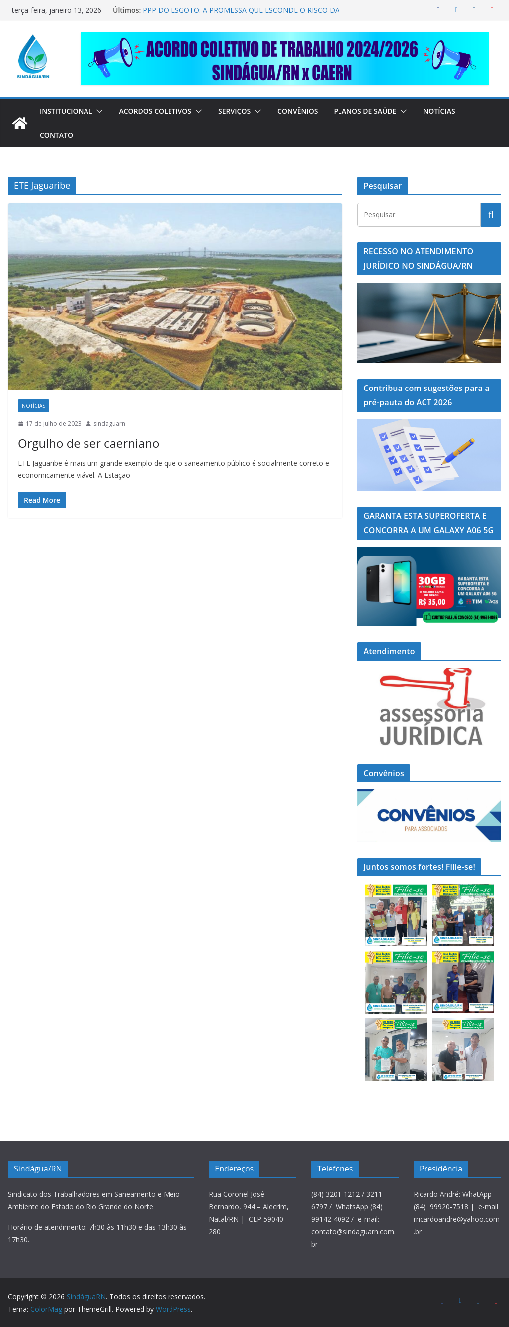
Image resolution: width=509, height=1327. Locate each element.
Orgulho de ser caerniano (78, 442)
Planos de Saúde (380, 111)
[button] (101, 111)
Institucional (68, 111)
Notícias (457, 111)
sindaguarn (109, 423)
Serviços (245, 111)
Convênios (311, 111)
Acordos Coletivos (162, 111)
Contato (57, 135)
